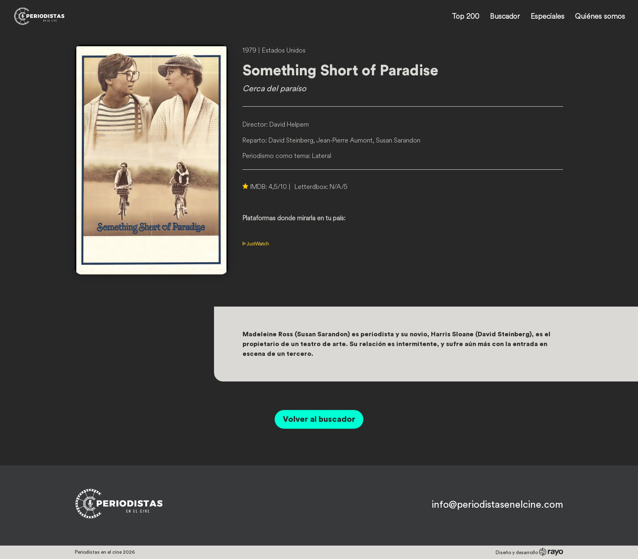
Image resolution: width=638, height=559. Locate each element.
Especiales (547, 17)
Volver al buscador (319, 419)
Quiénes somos (600, 17)
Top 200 (465, 17)
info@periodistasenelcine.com (497, 505)
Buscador (505, 17)
